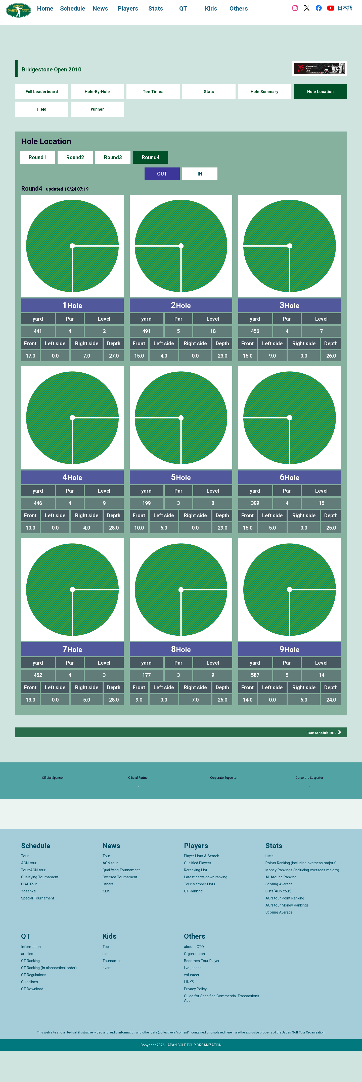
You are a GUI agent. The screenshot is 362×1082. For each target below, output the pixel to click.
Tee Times (153, 91)
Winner (97, 109)
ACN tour (28, 894)
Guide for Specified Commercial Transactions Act (221, 1029)
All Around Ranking (280, 908)
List (106, 985)
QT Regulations (33, 1006)
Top (106, 978)
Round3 (112, 157)
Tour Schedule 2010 (315, 732)
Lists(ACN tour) (278, 922)
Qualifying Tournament (39, 908)
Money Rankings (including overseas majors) (302, 901)
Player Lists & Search (201, 887)
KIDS (106, 922)
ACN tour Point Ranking (284, 929)
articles (27, 985)
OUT (162, 174)
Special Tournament (37, 929)
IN (200, 174)
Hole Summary (264, 91)
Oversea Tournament (120, 908)
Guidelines (29, 1013)
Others (108, 915)
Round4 (150, 157)
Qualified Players (197, 894)
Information (31, 978)
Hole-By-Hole (97, 91)
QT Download (32, 1020)
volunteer (191, 1006)
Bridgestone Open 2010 (67, 68)
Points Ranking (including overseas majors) (301, 894)
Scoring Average (279, 915)
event (107, 999)
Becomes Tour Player (201, 992)
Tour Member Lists (199, 915)
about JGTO (194, 978)
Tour (25, 887)
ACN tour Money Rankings (287, 936)
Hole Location (320, 91)
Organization (194, 985)
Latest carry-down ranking (205, 908)
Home (50, 9)
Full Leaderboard (41, 91)
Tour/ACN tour (33, 901)
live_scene (193, 999)
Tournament (113, 992)
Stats (208, 91)
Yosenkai (28, 922)
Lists (269, 887)
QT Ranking (193, 922)
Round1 (37, 157)
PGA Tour (29, 915)
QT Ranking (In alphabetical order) (49, 999)
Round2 (75, 157)
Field (41, 109)
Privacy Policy (195, 1020)
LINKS (189, 1013)
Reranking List (195, 901)
